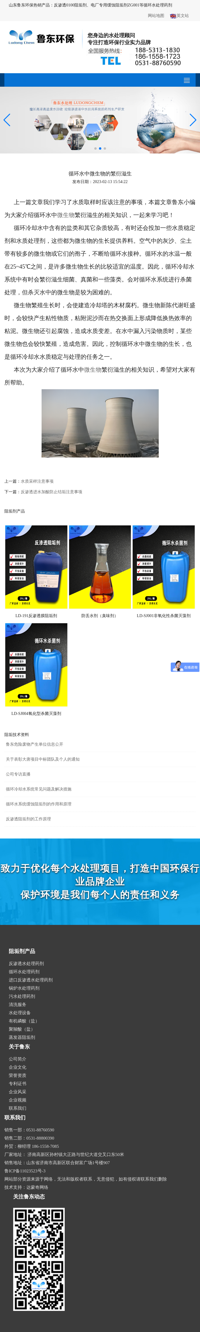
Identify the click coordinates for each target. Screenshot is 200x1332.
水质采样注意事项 (37, 481)
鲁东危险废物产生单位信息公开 (34, 744)
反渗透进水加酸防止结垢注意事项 (51, 492)
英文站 (179, 15)
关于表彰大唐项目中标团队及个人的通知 (43, 759)
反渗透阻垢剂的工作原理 (28, 819)
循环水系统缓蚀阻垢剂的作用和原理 (38, 804)
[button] (95, 148)
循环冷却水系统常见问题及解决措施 (38, 789)
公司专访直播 (18, 774)
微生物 (66, 215)
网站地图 (156, 15)
